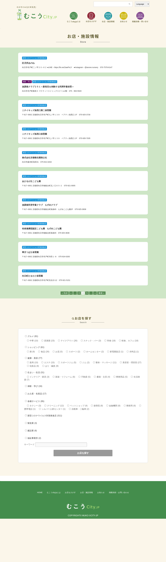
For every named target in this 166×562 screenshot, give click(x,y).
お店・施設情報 (86, 536)
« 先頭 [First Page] (65, 315)
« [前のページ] (71, 315)
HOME (40, 536)
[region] (83, 39)
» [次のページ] (95, 315)
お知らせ (101, 536)
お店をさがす (70, 536)
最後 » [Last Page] (101, 315)
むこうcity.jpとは (54, 536)
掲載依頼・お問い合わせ (119, 536)
